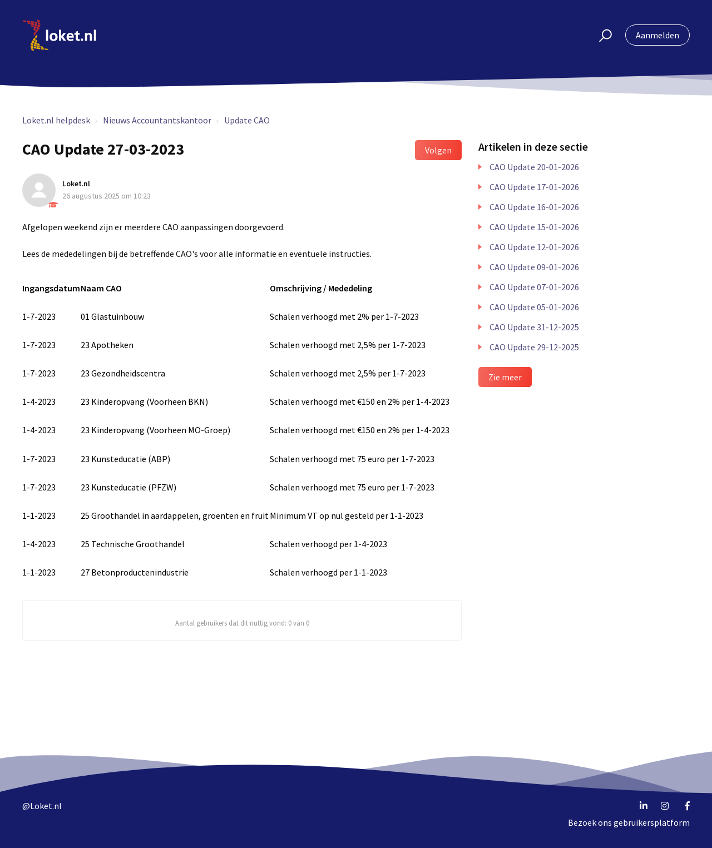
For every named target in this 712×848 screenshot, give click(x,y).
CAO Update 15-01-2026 (534, 226)
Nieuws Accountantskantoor (157, 120)
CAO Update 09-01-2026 (534, 266)
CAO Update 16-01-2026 (534, 206)
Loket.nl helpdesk (56, 120)
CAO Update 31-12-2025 (534, 327)
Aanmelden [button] (657, 35)
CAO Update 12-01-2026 (534, 246)
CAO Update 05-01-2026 (534, 307)
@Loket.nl (42, 805)
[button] (600, 35)
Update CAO (247, 120)
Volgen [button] (438, 150)
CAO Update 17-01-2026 (534, 186)
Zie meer (505, 377)
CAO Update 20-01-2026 (534, 166)
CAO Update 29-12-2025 (534, 347)
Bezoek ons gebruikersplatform (629, 822)
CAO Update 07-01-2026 (534, 286)
